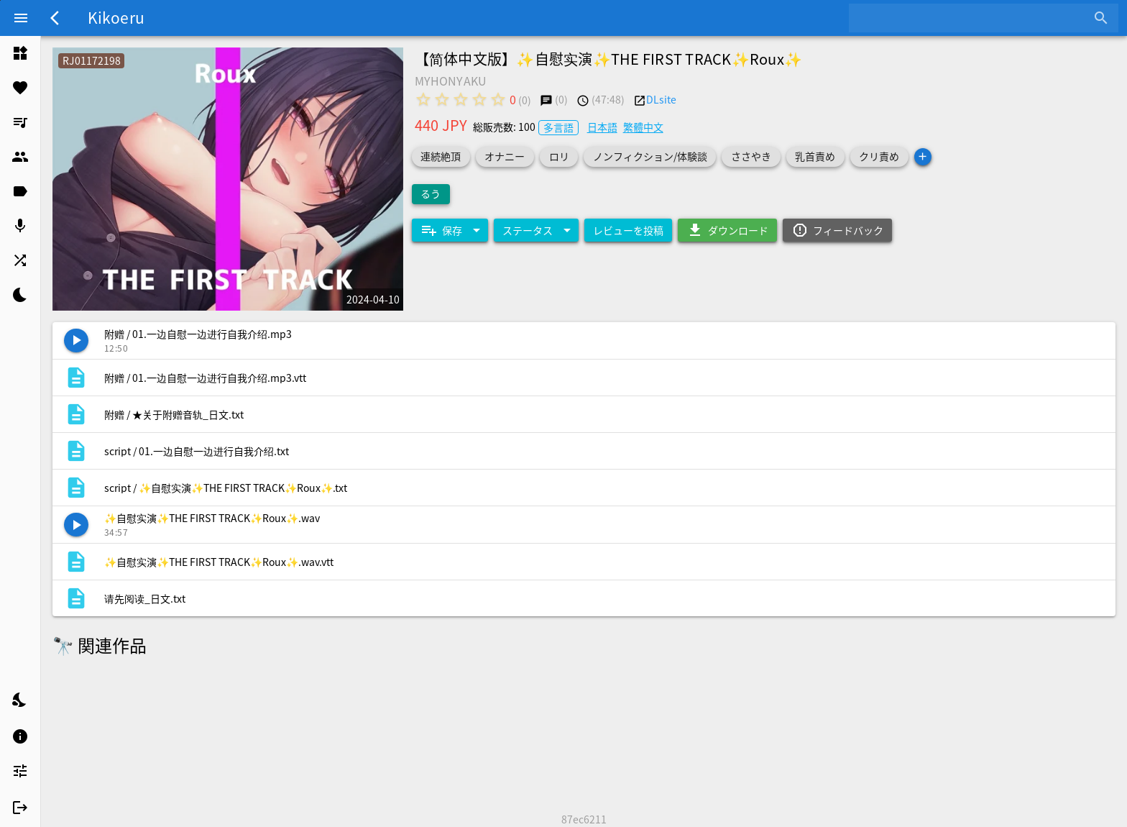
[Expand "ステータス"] (536, 230)
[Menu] (21, 18)
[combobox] (972, 18)
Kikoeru (116, 17)
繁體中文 (643, 126)
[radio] (423, 99)
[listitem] (20, 53)
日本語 (602, 126)
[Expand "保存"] (450, 230)
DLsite (661, 99)
